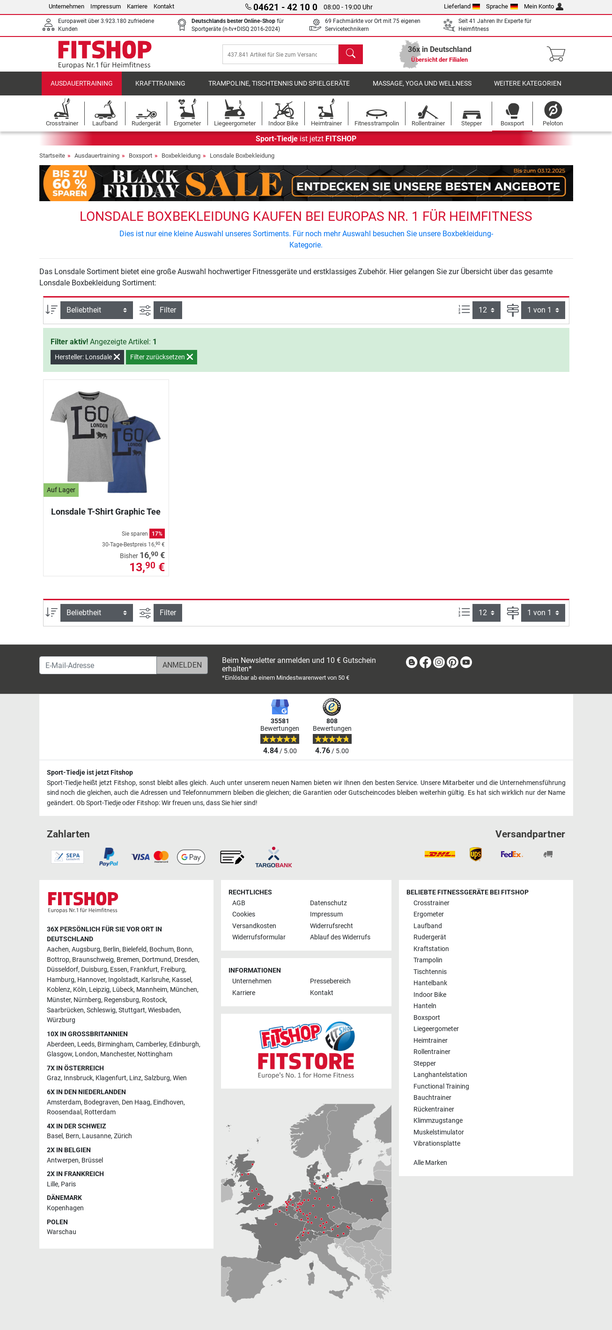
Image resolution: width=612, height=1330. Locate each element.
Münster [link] (59, 1000)
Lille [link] (52, 1184)
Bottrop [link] (58, 960)
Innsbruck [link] (78, 1078)
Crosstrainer (431, 903)
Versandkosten (254, 926)
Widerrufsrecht (331, 926)
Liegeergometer (436, 1029)
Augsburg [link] (86, 949)
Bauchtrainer (432, 1098)
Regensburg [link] (121, 1000)
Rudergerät (429, 937)
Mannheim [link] (151, 990)
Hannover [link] (91, 980)
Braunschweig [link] (93, 960)
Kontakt (164, 6)
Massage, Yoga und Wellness (422, 86)
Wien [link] (180, 1078)
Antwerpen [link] (63, 1160)
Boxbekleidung (181, 157)
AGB (238, 903)
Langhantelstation (440, 1075)
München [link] (183, 990)
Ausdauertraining (82, 86)
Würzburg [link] (61, 1020)
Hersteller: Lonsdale (87, 359)
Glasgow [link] (59, 1054)
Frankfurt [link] (144, 970)
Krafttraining (160, 86)
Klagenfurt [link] (111, 1078)
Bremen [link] (128, 960)
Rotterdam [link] (100, 1112)
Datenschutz (328, 903)
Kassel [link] (181, 980)
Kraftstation (431, 949)
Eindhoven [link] (168, 1102)
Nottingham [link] (154, 1054)
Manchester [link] (117, 1054)
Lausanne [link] (96, 1136)
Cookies (243, 914)
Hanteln (424, 1006)
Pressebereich (330, 981)
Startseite (52, 157)
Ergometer (428, 914)
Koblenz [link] (58, 990)
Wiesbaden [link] (164, 1010)
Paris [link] (68, 1184)
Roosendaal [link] (64, 1112)
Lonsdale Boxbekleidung (242, 157)
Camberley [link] (151, 1044)
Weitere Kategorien (527, 86)
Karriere (137, 6)
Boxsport (140, 157)
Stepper (424, 1064)
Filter (168, 312)
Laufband (427, 926)
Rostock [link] (154, 1000)
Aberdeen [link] (60, 1044)
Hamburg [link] (60, 980)
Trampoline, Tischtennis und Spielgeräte (279, 86)
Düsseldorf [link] (62, 970)
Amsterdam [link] (64, 1102)
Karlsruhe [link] (155, 980)
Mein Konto (544, 6)
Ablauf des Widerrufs (340, 937)
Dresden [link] (186, 960)
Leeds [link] (86, 1044)
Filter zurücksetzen (161, 359)
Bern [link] (72, 1136)
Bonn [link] (184, 949)
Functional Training (441, 1086)
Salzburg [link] (157, 1078)
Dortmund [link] (156, 960)
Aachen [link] (58, 949)
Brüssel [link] (92, 1160)
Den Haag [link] (136, 1102)
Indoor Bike (429, 995)
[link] (412, 664)
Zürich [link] (123, 1136)
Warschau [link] (61, 1232)
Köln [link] (79, 990)
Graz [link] (54, 1078)
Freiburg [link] (173, 970)
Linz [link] (135, 1078)
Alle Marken (430, 1163)
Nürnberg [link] (87, 1000)
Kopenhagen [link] (65, 1208)
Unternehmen (66, 6)
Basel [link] (55, 1136)
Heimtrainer (430, 1041)
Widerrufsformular (259, 937)
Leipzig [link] (99, 990)
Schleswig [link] (101, 1010)
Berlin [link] (111, 949)
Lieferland (462, 6)
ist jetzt (306, 141)
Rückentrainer (433, 1109)
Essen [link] (118, 970)
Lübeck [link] (122, 990)
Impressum (105, 6)
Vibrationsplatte (436, 1144)
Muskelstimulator (438, 1132)
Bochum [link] (161, 949)
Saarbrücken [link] (65, 1010)
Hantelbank (430, 983)
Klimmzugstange (438, 1121)
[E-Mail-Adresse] (98, 665)
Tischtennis (430, 972)
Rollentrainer (431, 1052)
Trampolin (427, 960)
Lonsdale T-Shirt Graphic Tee (106, 514)
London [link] (86, 1054)
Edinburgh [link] (184, 1044)
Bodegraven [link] (101, 1102)
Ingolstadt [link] (123, 980)
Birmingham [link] (115, 1044)
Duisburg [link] (94, 970)
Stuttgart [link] (131, 1010)
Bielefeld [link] (134, 949)
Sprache (502, 6)
